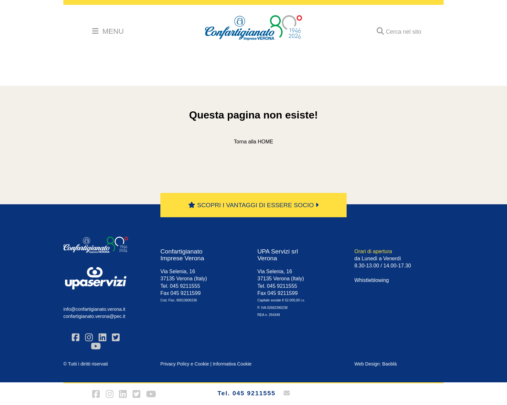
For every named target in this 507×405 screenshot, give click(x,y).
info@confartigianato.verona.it (94, 309)
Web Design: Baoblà (375, 363)
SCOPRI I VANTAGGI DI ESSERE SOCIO (253, 205)
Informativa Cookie (232, 363)
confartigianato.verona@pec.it (94, 316)
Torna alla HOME (253, 141)
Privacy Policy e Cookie (184, 363)
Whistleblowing (371, 280)
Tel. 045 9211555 (246, 393)
